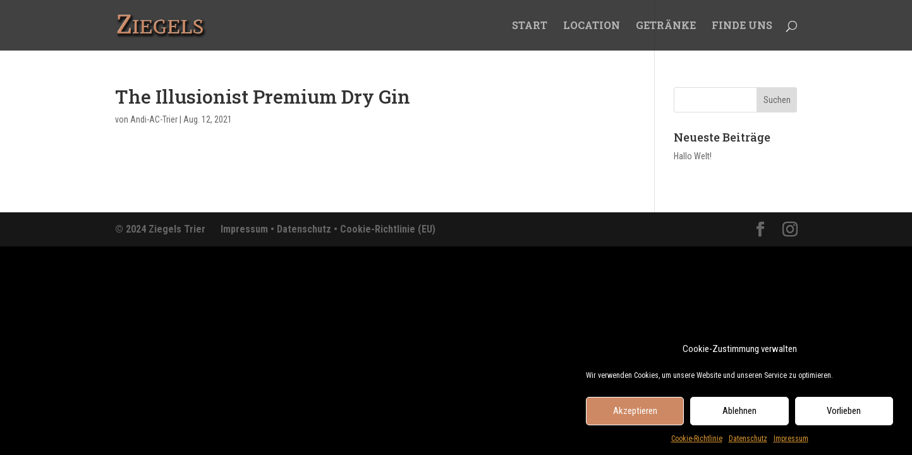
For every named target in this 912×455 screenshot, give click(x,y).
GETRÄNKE (666, 26)
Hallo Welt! (693, 156)
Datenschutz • (308, 229)
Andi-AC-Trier (154, 119)
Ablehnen (739, 414)
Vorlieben (844, 414)
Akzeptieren (635, 414)
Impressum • (249, 229)
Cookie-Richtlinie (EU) (387, 229)
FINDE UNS (742, 26)
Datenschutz (748, 441)
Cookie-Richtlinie (696, 441)
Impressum (791, 441)
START (529, 26)
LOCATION (591, 26)
